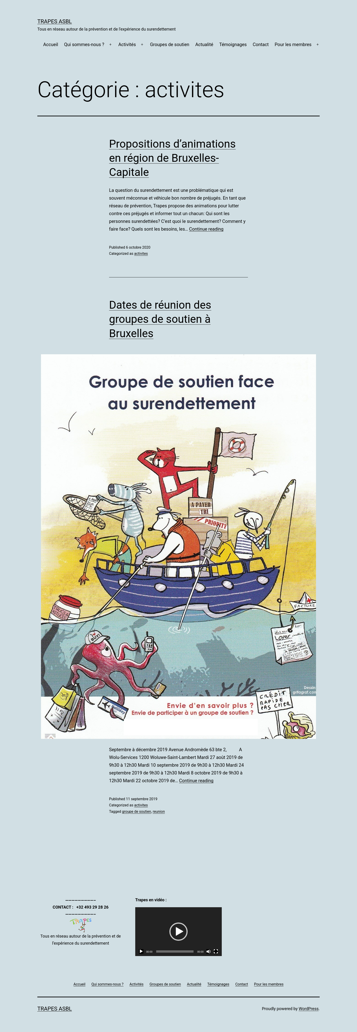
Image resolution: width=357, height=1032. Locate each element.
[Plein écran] (216, 951)
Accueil (50, 44)
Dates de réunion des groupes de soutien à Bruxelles (160, 319)
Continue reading (206, 229)
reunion (159, 811)
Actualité (204, 44)
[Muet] (208, 951)
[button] (178, 932)
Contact (261, 44)
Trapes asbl (54, 21)
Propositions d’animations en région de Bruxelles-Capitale (172, 158)
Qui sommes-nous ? (84, 44)
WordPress (309, 1008)
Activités (127, 44)
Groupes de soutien (169, 44)
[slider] (175, 951)
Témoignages (233, 44)
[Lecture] (141, 951)
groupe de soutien (136, 811)
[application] (178, 931)
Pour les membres (293, 44)
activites (141, 253)
